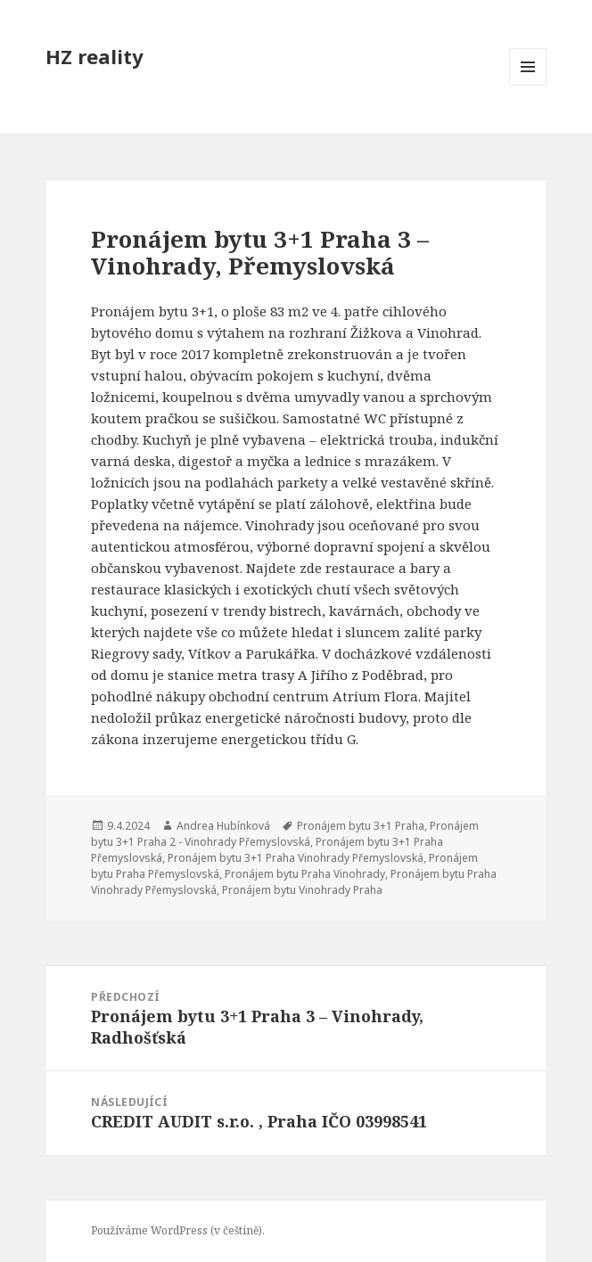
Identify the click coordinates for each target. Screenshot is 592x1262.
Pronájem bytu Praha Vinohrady (305, 873)
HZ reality (94, 56)
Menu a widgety (528, 85)
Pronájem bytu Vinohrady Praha (302, 889)
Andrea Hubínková (223, 825)
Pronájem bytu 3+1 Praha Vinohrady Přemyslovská (295, 857)
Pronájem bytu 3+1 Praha (360, 825)
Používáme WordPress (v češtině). (178, 1230)
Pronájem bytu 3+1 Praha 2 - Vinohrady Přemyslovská (285, 833)
